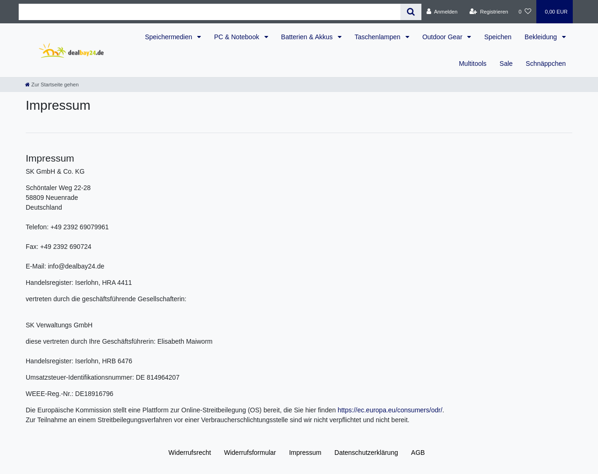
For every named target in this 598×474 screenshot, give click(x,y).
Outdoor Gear (443, 37)
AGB (418, 452)
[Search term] (209, 12)
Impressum (305, 452)
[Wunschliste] (524, 11)
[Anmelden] (442, 11)
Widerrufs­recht (190, 452)
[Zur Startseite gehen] (51, 84)
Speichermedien (169, 37)
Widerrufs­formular (250, 452)
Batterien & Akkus (308, 37)
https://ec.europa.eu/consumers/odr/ (390, 410)
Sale (506, 63)
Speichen (497, 37)
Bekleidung (542, 37)
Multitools (472, 63)
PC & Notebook (237, 37)
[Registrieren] (488, 11)
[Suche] (410, 12)
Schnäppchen (546, 63)
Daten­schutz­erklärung (366, 452)
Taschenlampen (378, 37)
